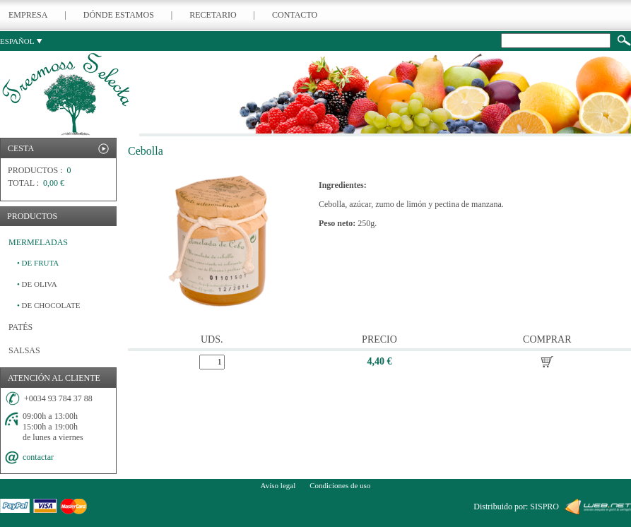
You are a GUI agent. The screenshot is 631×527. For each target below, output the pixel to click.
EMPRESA (27, 15)
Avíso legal (278, 485)
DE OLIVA (37, 284)
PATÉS (20, 327)
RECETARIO (212, 15)
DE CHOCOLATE (48, 305)
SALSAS (24, 350)
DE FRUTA (38, 263)
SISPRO (544, 506)
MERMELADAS (38, 242)
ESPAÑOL (21, 41)
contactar (38, 457)
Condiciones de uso (339, 485)
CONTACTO (294, 15)
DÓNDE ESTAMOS (118, 15)
